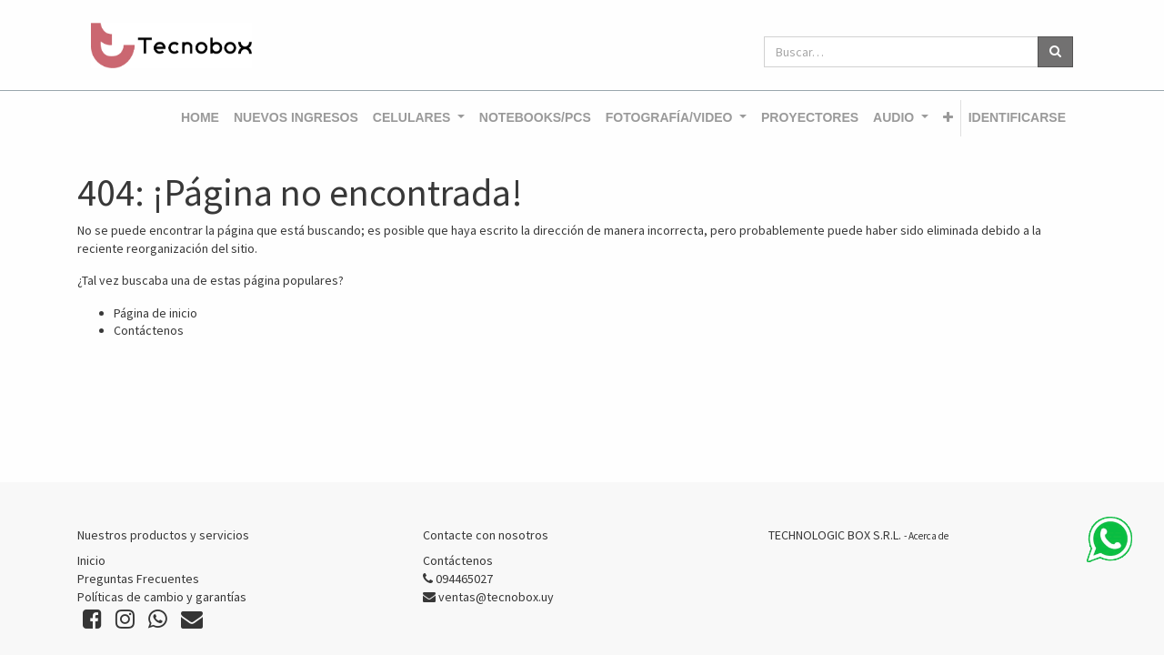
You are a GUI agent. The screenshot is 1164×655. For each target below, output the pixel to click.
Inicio (91, 560)
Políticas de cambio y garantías (161, 597)
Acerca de (928, 535)
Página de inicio (155, 313)
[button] (948, 118)
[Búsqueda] (1055, 51)
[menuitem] (200, 118)
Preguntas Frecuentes (138, 578)
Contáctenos (149, 330)
